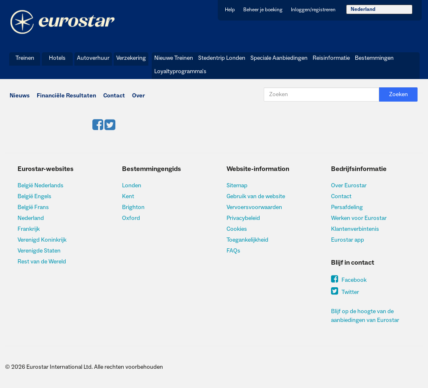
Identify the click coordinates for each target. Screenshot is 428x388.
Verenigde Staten (39, 251)
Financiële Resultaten (66, 96)
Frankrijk (29, 229)
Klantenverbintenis (355, 229)
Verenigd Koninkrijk (42, 240)
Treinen (24, 58)
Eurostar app (347, 240)
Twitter (345, 292)
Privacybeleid (243, 218)
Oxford (131, 218)
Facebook (349, 280)
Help (230, 10)
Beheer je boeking (263, 10)
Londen (131, 185)
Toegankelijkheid (247, 240)
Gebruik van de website (256, 196)
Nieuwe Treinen (173, 58)
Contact (114, 96)
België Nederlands (41, 185)
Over (138, 96)
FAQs (233, 251)
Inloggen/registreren (313, 10)
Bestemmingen (374, 58)
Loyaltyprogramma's (180, 71)
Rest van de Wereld (42, 261)
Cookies (237, 229)
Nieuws (20, 96)
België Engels (34, 196)
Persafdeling (347, 207)
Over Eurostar (349, 185)
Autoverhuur (93, 58)
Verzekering (131, 58)
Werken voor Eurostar (359, 218)
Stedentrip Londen (221, 58)
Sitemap (237, 185)
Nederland (363, 9)
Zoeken (398, 94)
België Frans (33, 207)
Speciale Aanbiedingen (279, 58)
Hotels (57, 58)
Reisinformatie (331, 58)
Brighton (133, 207)
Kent (128, 196)
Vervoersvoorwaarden (254, 207)
